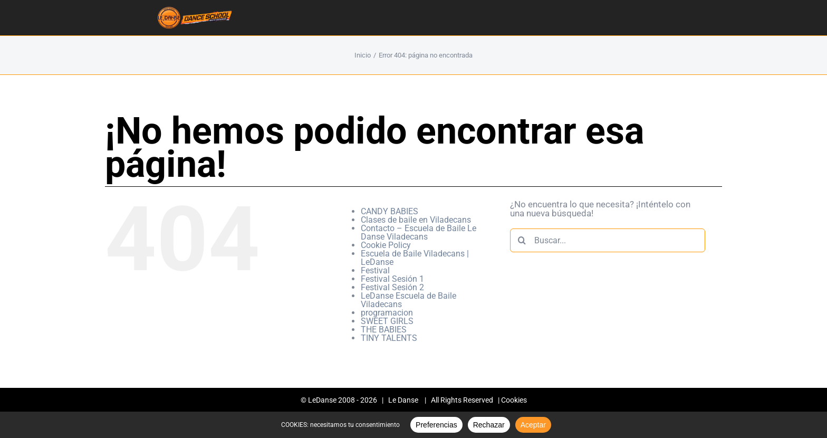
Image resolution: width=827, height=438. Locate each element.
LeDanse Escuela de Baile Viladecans (408, 300)
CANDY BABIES (389, 211)
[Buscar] (522, 240)
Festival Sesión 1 (392, 279)
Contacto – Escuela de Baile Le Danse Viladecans (418, 232)
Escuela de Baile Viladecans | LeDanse (415, 258)
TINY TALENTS (389, 338)
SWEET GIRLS (387, 321)
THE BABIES (384, 330)
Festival (375, 270)
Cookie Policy (386, 245)
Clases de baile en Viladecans (416, 220)
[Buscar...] (607, 240)
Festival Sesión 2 (392, 287)
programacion (387, 313)
